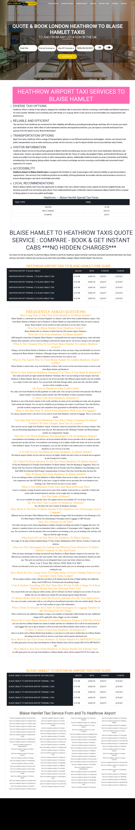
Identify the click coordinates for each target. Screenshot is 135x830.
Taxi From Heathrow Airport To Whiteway (114, 779)
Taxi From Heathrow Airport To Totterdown (114, 738)
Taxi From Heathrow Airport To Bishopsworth (22, 745)
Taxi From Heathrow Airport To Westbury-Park (114, 770)
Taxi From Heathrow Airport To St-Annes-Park (83, 783)
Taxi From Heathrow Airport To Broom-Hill (22, 766)
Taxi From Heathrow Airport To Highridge (53, 763)
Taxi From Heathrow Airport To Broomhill (22, 769)
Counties (115, 3)
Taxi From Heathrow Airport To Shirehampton (83, 768)
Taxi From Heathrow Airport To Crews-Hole (53, 731)
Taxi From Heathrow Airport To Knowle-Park (53, 784)
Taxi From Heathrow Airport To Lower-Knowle (83, 730)
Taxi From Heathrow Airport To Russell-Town (83, 762)
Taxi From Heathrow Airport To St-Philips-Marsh (114, 721)
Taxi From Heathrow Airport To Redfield (83, 751)
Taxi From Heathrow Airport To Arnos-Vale (22, 718)
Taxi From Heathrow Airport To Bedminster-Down (22, 735)
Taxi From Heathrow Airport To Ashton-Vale (22, 726)
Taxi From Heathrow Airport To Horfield (53, 768)
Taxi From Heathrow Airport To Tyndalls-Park (114, 743)
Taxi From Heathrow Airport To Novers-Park (84, 748)
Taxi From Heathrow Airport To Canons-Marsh (22, 777)
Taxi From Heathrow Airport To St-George (114, 718)
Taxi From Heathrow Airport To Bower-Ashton (22, 754)
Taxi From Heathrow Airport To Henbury (53, 750)
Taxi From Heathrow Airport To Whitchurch (114, 774)
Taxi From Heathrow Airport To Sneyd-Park (83, 771)
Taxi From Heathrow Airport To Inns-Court (53, 774)
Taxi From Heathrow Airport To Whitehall (114, 777)
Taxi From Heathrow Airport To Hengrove (53, 757)
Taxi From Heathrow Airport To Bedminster (22, 739)
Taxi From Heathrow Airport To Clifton (53, 718)
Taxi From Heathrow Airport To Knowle (53, 786)
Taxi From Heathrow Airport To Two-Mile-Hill (114, 741)
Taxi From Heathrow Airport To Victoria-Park (114, 762)
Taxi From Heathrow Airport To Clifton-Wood (22, 789)
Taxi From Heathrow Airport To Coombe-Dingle (53, 724)
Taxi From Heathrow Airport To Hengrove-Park (52, 753)
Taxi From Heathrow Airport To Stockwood (114, 728)
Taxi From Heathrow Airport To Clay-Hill (22, 786)
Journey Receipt (81, 3)
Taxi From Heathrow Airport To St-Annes (84, 787)
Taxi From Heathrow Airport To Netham (83, 742)
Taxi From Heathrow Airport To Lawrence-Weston (83, 719)
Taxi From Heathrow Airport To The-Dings (114, 735)
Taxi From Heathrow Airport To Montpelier (83, 737)
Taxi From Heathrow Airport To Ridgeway (83, 756)
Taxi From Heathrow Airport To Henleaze (53, 760)
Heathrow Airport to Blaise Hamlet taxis (30, 172)
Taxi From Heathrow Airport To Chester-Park (22, 780)
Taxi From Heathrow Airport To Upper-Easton (114, 750)
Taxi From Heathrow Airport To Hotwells (53, 771)
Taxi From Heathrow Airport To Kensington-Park (53, 777)
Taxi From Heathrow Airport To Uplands (114, 746)
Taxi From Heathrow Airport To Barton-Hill (22, 732)
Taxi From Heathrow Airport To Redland (83, 753)
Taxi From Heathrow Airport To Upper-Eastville (114, 754)
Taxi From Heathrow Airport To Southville (83, 777)
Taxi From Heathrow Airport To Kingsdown (53, 781)
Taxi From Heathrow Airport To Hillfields (53, 765)
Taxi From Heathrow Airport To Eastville (53, 736)
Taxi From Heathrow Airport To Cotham (53, 728)
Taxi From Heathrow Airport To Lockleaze (83, 722)
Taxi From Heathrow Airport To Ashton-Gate (22, 723)
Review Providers (67, 3)
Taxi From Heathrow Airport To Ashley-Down (22, 721)
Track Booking (53, 3)
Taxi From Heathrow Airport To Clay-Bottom (22, 783)
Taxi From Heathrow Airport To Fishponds (53, 742)
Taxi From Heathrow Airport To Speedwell (83, 780)
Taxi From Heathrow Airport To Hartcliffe (53, 744)
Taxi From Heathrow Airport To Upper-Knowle (114, 758)
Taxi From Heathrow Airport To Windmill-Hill (114, 782)
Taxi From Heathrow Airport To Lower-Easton (83, 726)
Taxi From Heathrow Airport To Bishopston (22, 742)
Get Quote (67, 56)
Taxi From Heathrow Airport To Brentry (22, 758)
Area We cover (104, 3)
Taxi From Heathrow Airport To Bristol (22, 763)
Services (93, 3)
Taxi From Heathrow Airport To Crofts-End (53, 733)
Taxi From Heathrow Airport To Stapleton (114, 725)
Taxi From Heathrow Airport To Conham (53, 721)
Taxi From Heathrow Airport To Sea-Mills (84, 764)
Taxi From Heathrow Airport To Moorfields (83, 740)
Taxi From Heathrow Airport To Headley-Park (53, 747)
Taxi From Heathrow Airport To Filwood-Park (53, 739)
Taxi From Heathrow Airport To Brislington (22, 760)
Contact (124, 3)
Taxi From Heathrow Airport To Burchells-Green (22, 772)
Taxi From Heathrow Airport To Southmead (84, 774)
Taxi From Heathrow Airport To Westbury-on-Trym (114, 766)
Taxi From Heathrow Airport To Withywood (114, 785)
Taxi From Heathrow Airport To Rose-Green (84, 759)
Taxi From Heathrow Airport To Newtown (83, 745)
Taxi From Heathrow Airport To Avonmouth (22, 729)
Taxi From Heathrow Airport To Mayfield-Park (83, 734)
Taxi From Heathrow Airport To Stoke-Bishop (114, 731)
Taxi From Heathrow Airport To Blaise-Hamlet (22, 750)
